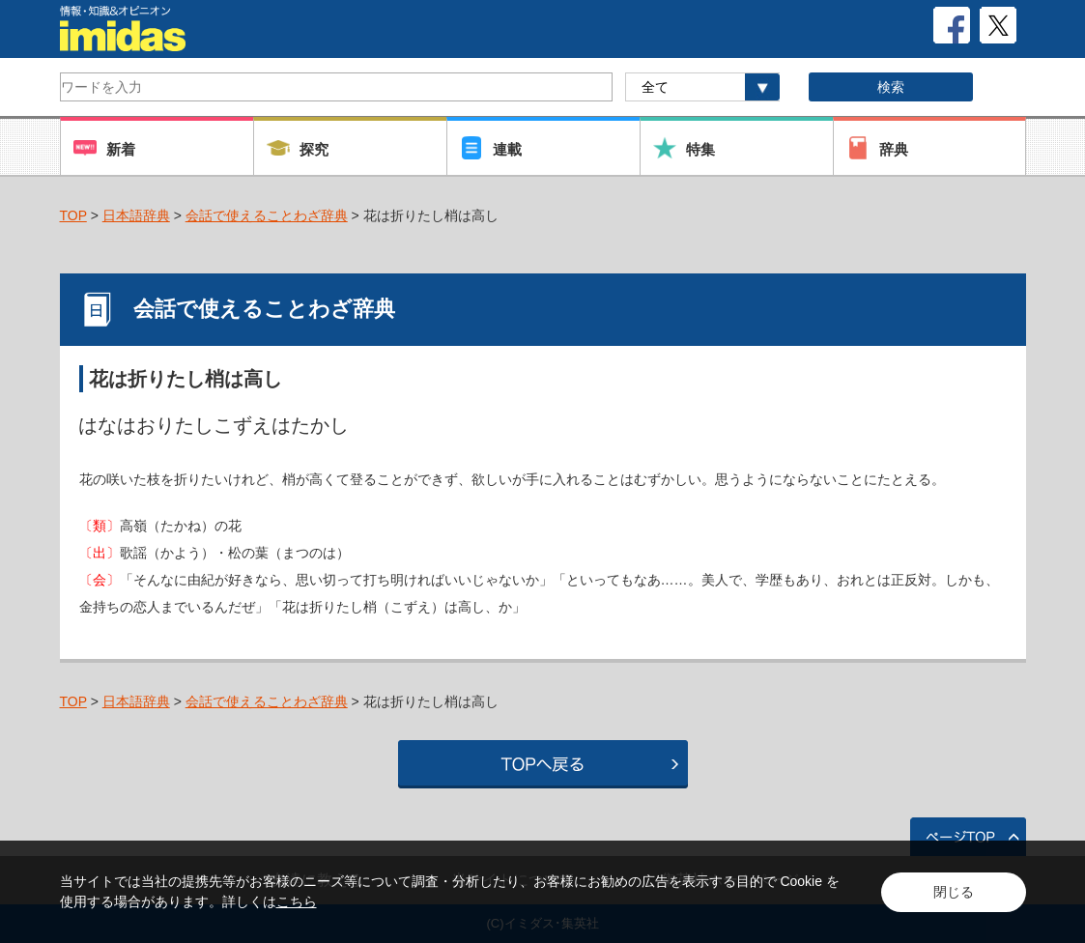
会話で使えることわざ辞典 (267, 215)
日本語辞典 (136, 215)
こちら (296, 901)
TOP (73, 215)
